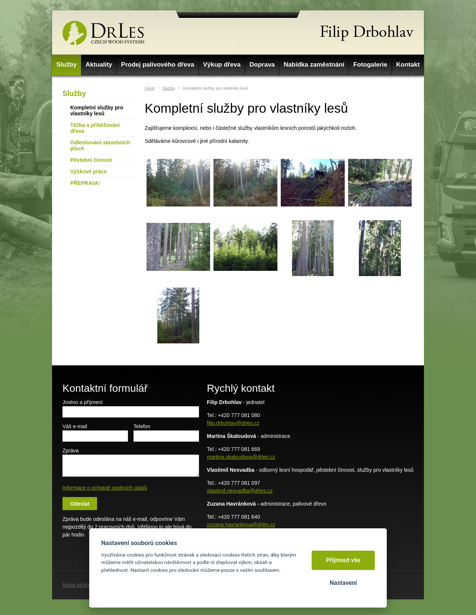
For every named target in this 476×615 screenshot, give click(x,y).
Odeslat (79, 504)
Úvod (149, 88)
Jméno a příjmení (82, 402)
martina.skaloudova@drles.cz (241, 457)
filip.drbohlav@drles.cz (233, 423)
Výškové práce (88, 171)
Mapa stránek (78, 585)
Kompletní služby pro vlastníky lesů (96, 110)
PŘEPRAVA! (85, 183)
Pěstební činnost (91, 160)
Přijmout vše (343, 560)
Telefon (142, 426)
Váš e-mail (74, 426)
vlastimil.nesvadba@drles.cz (240, 491)
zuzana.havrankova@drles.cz (241, 525)
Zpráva (70, 451)
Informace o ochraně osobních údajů (104, 488)
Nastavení (343, 582)
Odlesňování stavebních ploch (100, 145)
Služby (74, 93)
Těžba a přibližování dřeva (95, 128)
